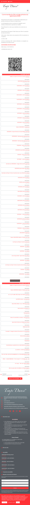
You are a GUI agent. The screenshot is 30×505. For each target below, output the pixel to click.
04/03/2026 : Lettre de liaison (23, 99)
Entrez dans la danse (24, 336)
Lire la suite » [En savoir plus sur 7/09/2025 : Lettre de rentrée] (27, 148)
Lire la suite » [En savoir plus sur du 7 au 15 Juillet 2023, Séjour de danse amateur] (27, 297)
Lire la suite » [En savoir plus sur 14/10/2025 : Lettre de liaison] (27, 125)
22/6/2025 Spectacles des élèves (22, 168)
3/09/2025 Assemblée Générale (22, 150)
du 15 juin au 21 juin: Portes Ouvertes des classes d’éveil (17, 265)
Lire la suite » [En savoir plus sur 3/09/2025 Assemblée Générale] (27, 152)
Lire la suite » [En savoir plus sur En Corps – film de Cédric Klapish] (27, 366)
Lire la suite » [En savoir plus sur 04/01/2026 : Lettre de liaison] (27, 111)
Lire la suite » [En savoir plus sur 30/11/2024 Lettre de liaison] (27, 212)
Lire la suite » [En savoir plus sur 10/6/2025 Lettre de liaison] (27, 180)
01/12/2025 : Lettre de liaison (23, 113)
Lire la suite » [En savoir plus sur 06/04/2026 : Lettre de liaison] (27, 97)
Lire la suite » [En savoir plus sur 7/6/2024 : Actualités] (27, 272)
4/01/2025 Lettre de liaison (23, 205)
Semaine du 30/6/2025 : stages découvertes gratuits (17, 163)
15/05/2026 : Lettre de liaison (23, 85)
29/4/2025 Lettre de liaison (23, 191)
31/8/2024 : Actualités (24, 246)
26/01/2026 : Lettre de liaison (23, 104)
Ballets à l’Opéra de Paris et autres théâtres (19, 76)
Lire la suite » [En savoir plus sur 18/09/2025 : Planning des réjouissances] (27, 143)
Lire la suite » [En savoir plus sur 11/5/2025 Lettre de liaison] (27, 189)
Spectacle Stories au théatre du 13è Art (20, 322)
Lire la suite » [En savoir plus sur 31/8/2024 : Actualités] (27, 249)
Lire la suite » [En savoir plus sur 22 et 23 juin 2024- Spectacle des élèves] (27, 258)
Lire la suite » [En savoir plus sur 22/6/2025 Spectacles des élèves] (27, 171)
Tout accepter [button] (4, 502)
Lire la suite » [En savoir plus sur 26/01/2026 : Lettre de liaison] (27, 107)
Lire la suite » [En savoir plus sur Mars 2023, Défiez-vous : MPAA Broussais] (27, 306)
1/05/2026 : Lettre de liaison (23, 90)
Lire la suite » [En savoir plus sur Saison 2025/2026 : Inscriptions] (27, 130)
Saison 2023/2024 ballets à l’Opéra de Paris (20, 290)
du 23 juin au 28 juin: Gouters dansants (21, 242)
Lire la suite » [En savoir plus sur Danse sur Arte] (27, 329)
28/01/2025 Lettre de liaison (23, 200)
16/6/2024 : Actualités (24, 260)
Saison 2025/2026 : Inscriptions (22, 127)
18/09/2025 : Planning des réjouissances (20, 140)
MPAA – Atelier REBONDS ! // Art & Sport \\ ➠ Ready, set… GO (16, 359)
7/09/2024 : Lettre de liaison (23, 228)
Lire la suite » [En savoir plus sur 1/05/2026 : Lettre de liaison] (27, 93)
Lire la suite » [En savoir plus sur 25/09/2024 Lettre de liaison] (27, 221)
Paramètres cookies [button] (11, 502)
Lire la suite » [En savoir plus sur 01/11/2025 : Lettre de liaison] (27, 120)
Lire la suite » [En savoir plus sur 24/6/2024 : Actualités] (27, 254)
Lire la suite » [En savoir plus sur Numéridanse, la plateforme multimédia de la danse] (27, 348)
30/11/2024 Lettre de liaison (23, 209)
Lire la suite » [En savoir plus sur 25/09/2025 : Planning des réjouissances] (27, 139)
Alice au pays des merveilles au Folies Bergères (19, 368)
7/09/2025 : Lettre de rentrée (23, 145)
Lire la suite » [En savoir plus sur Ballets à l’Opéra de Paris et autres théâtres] (27, 79)
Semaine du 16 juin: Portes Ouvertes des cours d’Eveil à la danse (15, 173)
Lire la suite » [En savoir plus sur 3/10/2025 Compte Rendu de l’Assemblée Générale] (27, 134)
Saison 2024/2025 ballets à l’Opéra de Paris (20, 237)
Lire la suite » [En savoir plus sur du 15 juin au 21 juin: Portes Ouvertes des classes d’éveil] (27, 267)
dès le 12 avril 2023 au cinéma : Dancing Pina (19, 317)
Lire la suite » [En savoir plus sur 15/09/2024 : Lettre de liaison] (27, 226)
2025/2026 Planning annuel (23, 81)
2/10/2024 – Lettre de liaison (23, 214)
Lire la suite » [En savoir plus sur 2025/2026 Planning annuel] (27, 84)
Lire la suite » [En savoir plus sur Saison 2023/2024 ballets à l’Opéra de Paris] (27, 292)
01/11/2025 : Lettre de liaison (23, 117)
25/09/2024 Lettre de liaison (23, 219)
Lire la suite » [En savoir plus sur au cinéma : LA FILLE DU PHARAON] (27, 352)
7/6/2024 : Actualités (24, 269)
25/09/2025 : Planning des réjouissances (20, 136)
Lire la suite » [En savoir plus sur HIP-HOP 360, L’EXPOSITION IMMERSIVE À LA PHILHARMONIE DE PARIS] (27, 357)
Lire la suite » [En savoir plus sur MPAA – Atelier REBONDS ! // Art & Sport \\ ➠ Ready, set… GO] (27, 361)
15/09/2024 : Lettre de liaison (23, 223)
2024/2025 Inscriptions (24, 232)
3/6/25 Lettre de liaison (24, 182)
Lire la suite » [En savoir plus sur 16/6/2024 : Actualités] (27, 263)
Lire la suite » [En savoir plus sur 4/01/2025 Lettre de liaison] (27, 208)
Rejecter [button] (18, 502)
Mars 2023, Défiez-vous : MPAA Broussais (20, 303)
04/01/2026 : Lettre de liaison (23, 108)
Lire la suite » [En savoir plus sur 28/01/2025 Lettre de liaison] (27, 203)
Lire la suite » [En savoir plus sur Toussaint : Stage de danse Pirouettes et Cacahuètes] (27, 334)
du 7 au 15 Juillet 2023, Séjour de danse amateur (18, 294)
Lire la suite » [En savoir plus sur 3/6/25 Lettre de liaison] (27, 185)
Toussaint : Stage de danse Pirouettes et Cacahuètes (17, 331)
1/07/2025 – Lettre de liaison (23, 159)
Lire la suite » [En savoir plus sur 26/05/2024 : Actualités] (27, 277)
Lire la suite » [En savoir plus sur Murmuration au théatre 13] (27, 311)
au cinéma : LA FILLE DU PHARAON (22, 349)
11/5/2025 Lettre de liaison (23, 186)
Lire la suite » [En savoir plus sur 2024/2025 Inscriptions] (27, 235)
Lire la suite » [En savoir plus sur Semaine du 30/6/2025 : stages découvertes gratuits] (27, 166)
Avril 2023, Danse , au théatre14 (22, 299)
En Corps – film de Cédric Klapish (22, 363)
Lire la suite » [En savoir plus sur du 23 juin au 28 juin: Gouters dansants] (27, 244)
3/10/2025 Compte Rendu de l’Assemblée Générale (18, 131)
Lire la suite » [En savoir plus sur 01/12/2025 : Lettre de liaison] (27, 116)
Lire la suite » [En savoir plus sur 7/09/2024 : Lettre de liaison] (27, 231)
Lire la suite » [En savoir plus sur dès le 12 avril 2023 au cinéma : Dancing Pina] (27, 320)
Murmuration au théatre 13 (23, 308)
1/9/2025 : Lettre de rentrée (23, 154)
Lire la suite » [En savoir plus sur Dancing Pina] (27, 315)
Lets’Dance (27, 340)
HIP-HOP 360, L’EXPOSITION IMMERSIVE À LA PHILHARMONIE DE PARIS (15, 354)
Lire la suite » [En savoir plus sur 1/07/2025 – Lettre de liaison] (27, 162)
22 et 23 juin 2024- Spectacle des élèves (20, 255)
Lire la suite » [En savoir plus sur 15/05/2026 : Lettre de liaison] (27, 88)
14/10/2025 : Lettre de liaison (23, 122)
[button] (28, 10)
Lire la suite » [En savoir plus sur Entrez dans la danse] (27, 338)
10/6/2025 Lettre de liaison (23, 177)
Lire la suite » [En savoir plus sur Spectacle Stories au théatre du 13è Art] (27, 325)
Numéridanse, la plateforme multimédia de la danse (17, 345)
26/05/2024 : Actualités (24, 274)
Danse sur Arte (26, 326)
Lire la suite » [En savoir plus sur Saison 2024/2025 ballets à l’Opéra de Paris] (27, 240)
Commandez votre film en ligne (8, 44)
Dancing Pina (26, 313)
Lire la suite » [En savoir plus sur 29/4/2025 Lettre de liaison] (27, 194)
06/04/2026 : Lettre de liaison (23, 94)
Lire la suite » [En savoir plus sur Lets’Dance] (27, 343)
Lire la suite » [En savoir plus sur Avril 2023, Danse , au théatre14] (27, 302)
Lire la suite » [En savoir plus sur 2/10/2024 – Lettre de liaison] (27, 217)
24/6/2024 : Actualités (24, 251)
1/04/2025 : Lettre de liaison (23, 196)
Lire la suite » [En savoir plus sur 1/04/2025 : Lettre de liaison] (27, 198)
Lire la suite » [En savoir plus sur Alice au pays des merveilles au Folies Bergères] (27, 371)
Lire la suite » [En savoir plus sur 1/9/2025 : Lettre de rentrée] (27, 157)
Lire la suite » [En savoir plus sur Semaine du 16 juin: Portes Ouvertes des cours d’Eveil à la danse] (27, 175)
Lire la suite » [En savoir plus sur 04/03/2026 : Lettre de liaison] (27, 102)
